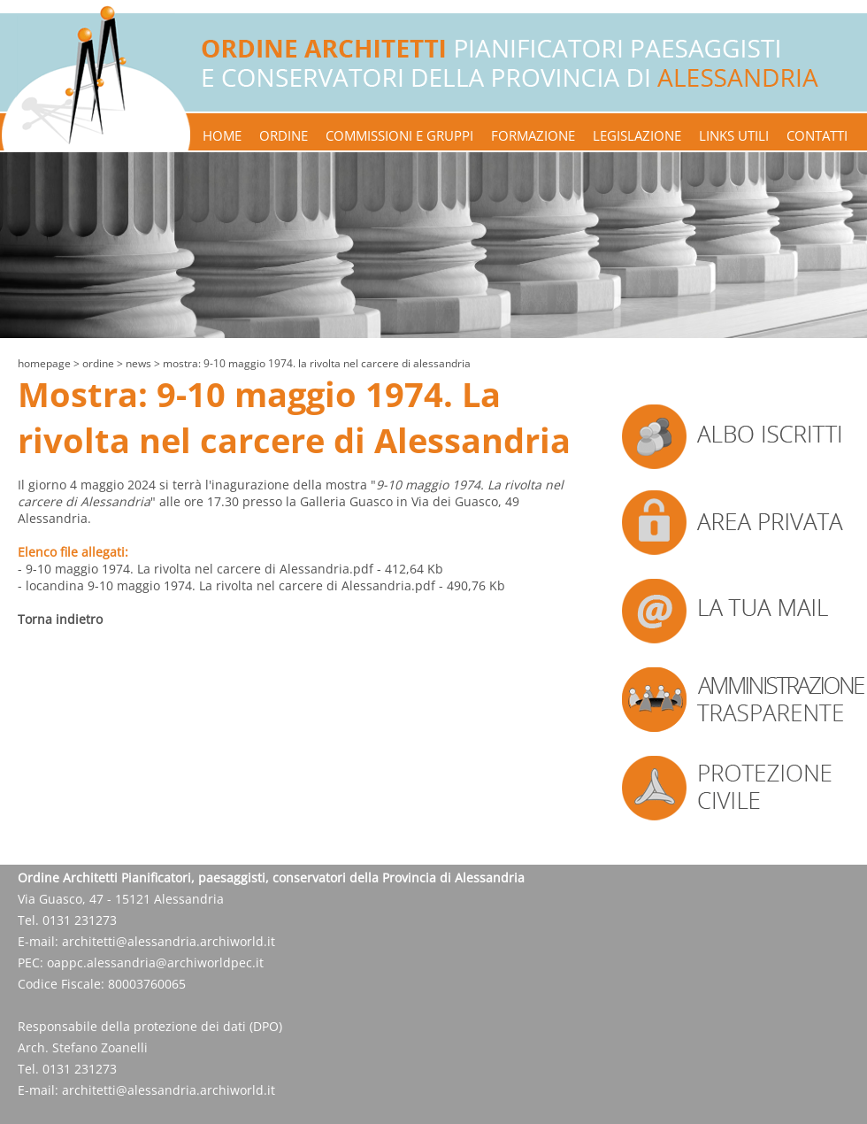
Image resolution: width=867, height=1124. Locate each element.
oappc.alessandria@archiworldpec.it (155, 962)
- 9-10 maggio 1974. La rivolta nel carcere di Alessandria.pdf (195, 568)
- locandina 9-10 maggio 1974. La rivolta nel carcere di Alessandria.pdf (226, 585)
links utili (734, 135)
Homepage (44, 363)
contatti (817, 135)
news (138, 363)
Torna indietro (60, 619)
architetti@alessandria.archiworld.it (168, 941)
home (222, 135)
